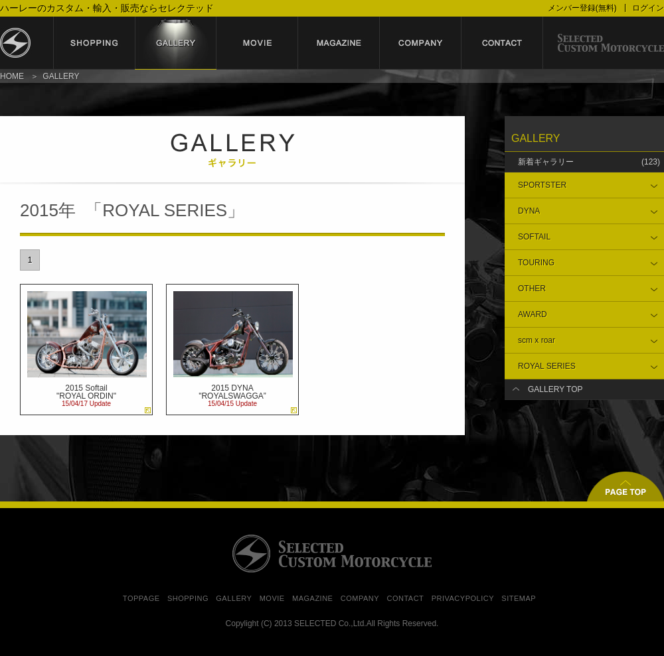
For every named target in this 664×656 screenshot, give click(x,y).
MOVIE (272, 598)
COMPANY (360, 598)
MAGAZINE (312, 598)
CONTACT (405, 598)
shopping (94, 43)
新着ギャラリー (589, 162)
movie (257, 43)
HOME (12, 76)
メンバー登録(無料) (582, 8)
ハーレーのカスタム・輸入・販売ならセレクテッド (107, 8)
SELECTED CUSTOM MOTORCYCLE (332, 553)
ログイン (648, 8)
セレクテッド (26, 43)
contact (502, 43)
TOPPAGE (141, 598)
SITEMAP (518, 598)
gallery (175, 43)
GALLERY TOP (555, 389)
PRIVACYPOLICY (463, 598)
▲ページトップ (625, 486)
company (420, 43)
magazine (339, 43)
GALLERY (234, 598)
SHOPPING (187, 598)
